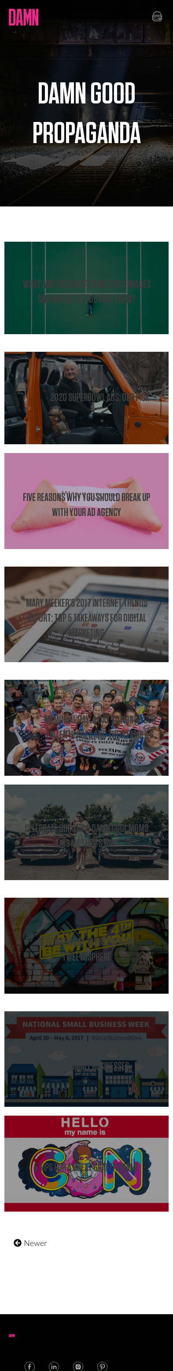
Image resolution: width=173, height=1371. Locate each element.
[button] (157, 17)
